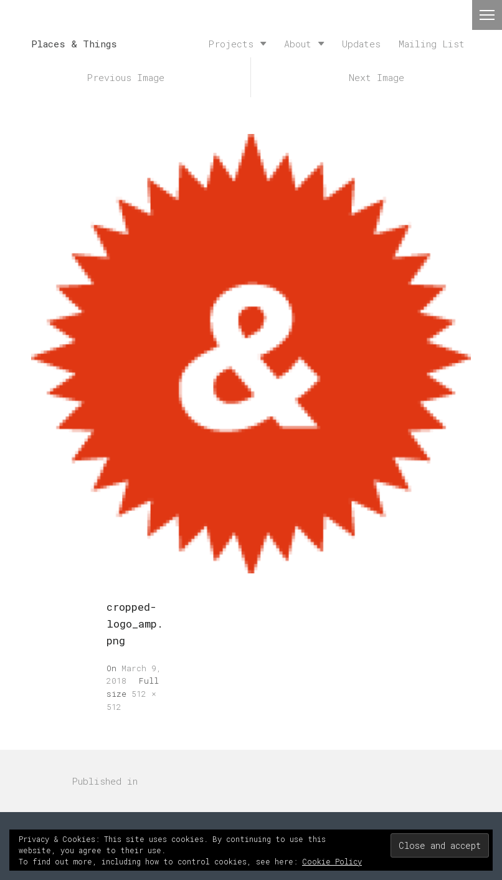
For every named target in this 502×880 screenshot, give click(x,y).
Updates (361, 43)
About (297, 43)
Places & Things (74, 43)
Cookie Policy (332, 861)
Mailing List (432, 43)
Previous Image (125, 77)
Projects (230, 43)
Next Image (376, 77)
